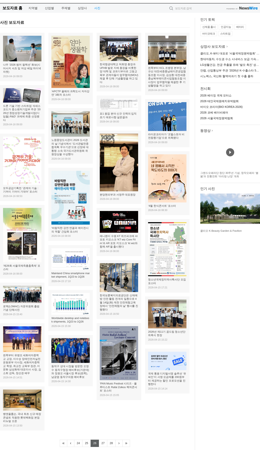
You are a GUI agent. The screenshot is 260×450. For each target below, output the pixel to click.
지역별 (33, 8)
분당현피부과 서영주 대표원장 (117, 194)
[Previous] (70, 443)
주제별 (65, 8)
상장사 (82, 8)
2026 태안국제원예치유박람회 (219, 101)
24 (80, 442)
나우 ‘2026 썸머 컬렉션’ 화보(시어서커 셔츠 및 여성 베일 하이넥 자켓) (22, 68)
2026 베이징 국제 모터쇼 (216, 95)
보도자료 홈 (12, 8)
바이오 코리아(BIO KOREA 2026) (221, 106)
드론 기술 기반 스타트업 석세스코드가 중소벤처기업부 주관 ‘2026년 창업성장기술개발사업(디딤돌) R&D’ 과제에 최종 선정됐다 (21, 113)
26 (96, 442)
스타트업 (225, 33)
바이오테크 (208, 33)
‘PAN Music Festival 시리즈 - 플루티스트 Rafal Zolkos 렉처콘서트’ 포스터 (118, 387)
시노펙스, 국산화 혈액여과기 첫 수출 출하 (226, 76)
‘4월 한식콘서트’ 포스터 (162, 205)
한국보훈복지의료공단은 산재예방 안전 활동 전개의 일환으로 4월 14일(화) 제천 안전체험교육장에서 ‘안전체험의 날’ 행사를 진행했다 (119, 302)
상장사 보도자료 (212, 47)
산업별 (49, 8)
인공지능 (226, 26)
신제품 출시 (209, 26)
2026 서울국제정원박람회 (216, 118)
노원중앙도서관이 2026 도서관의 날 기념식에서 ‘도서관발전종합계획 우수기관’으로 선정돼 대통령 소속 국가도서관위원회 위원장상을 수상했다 (70, 147)
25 (88, 442)
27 (104, 442)
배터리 (240, 26)
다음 (257, 210)
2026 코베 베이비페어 (214, 112)
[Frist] (63, 443)
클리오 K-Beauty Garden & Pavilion (221, 230)
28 (113, 442)
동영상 (205, 131)
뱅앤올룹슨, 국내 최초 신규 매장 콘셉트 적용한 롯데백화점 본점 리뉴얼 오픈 (22, 417)
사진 (97, 8)
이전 (203, 210)
